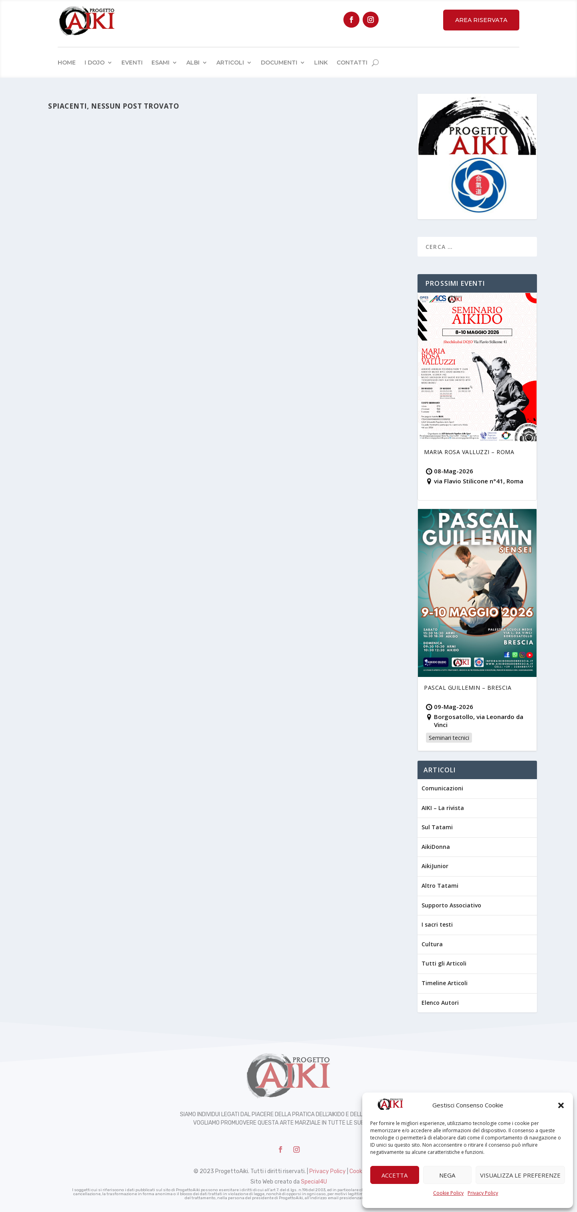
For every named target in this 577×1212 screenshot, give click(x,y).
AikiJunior (435, 866)
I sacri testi (437, 924)
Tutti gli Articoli (444, 963)
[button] (561, 1105)
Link (321, 62)
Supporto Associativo (451, 905)
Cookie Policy (448, 1193)
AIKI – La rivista (443, 808)
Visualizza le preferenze (520, 1175)
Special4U (314, 1181)
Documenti (279, 62)
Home (67, 62)
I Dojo (95, 62)
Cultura (432, 944)
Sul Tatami (437, 827)
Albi (193, 62)
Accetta (394, 1175)
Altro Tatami (440, 885)
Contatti (352, 62)
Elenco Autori (440, 1002)
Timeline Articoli (445, 983)
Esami (160, 62)
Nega (447, 1175)
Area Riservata (481, 20)
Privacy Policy (483, 1193)
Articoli (230, 62)
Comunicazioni (442, 788)
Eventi (132, 62)
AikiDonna (436, 846)
